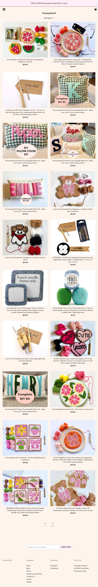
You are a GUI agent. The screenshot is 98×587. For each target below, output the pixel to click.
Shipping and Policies (34, 574)
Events (28, 579)
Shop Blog (54, 568)
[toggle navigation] (4, 9)
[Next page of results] (52, 523)
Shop (28, 566)
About (28, 571)
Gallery (28, 582)
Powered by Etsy (80, 571)
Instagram (54, 566)
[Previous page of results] (45, 523)
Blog (28, 568)
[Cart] (95, 10)
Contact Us (30, 576)
